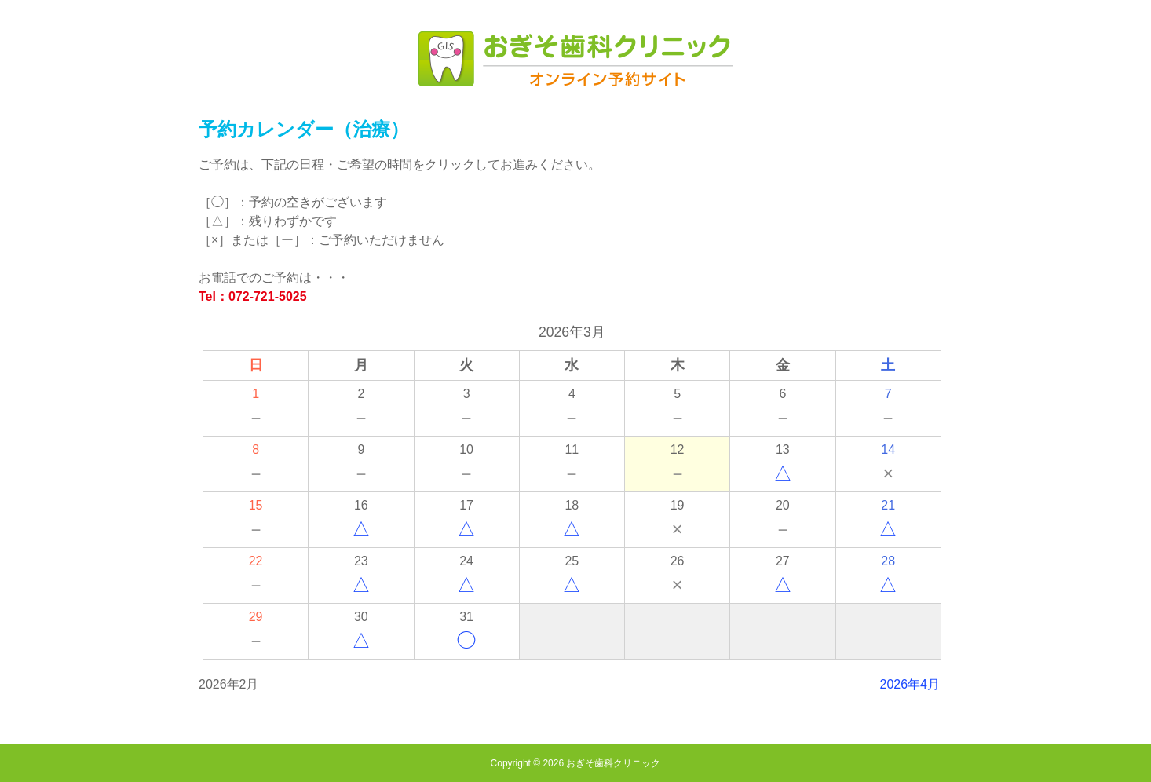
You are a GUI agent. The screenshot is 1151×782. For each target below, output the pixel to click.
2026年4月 (910, 684)
